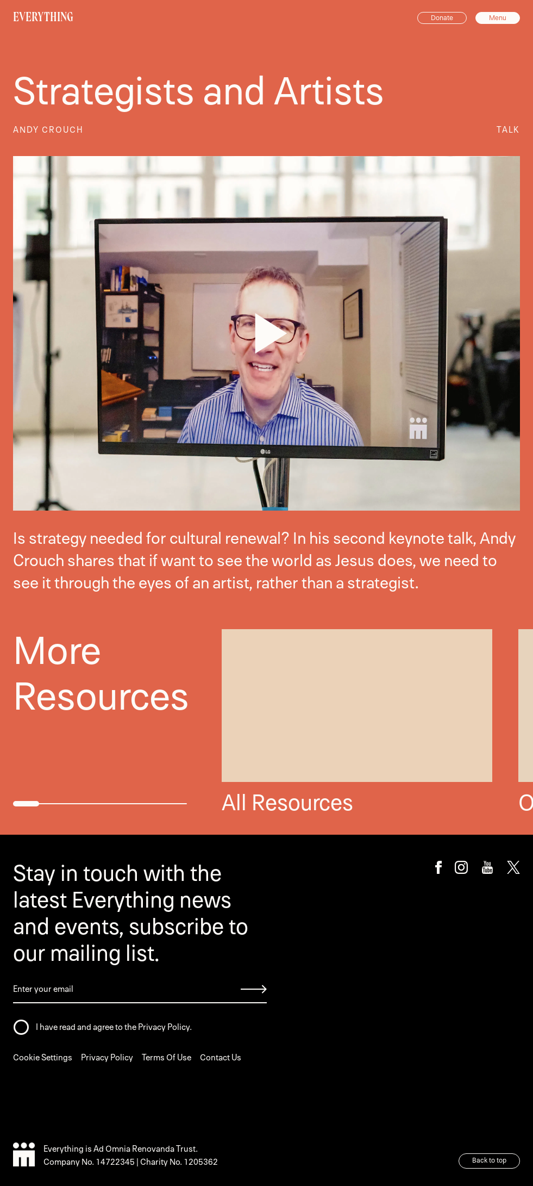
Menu (497, 18)
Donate (442, 18)
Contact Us (220, 1057)
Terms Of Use (166, 1057)
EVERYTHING (43, 17)
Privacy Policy (107, 1057)
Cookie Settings (42, 1057)
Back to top (489, 1160)
